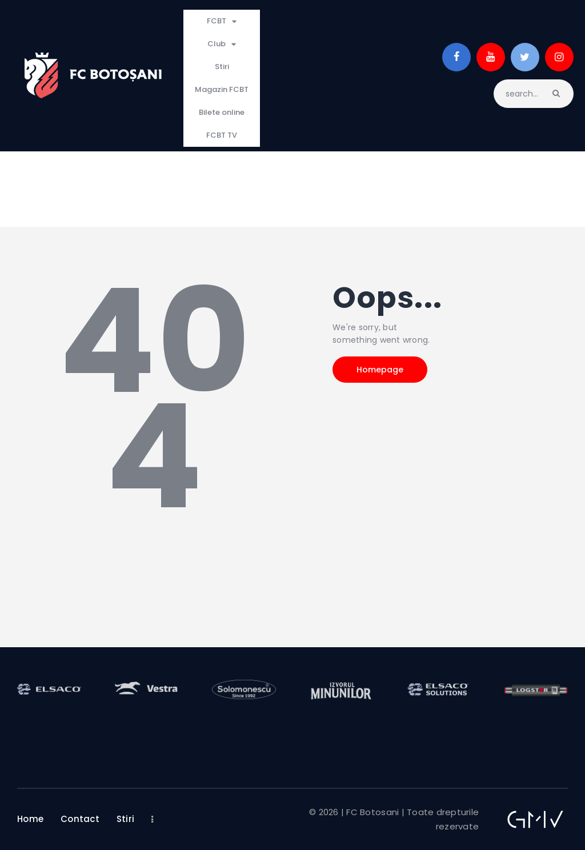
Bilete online (222, 112)
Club (221, 44)
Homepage (379, 369)
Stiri (222, 66)
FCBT (222, 21)
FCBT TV (221, 135)
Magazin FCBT (222, 89)
